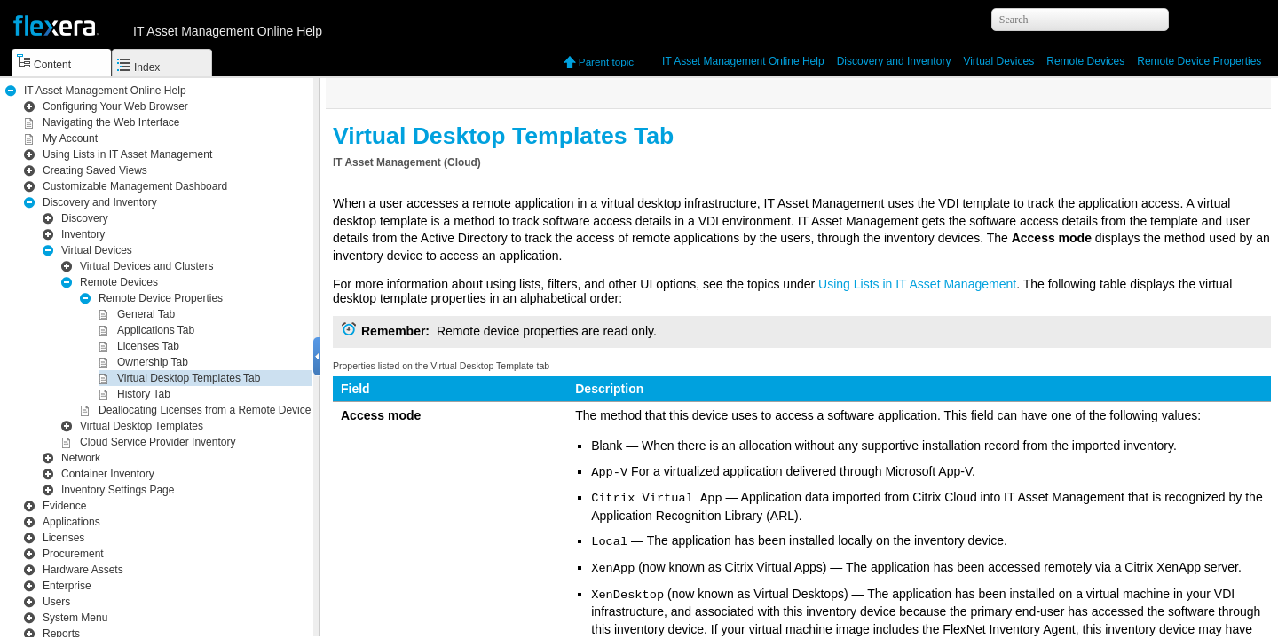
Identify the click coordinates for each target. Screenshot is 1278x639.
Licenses (63, 538)
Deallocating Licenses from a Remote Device (205, 410)
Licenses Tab (148, 346)
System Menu (75, 617)
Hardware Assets (83, 570)
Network (80, 458)
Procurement (73, 554)
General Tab (146, 314)
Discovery (84, 218)
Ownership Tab (152, 362)
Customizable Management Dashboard (135, 186)
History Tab (143, 394)
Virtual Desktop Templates (141, 426)
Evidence (64, 506)
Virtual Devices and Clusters (147, 266)
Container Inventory (107, 474)
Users (56, 602)
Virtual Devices (998, 61)
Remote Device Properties (1199, 61)
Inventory (894, 61)
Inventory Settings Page (117, 490)
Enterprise (67, 586)
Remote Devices (1085, 61)
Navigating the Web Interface (111, 122)
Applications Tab (155, 330)
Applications (71, 522)
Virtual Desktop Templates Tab (188, 378)
